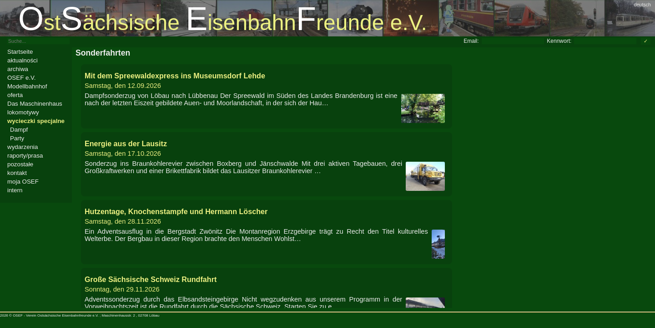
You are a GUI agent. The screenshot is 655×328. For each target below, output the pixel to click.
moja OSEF (23, 181)
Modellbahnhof (27, 86)
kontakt (17, 172)
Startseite (20, 51)
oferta (15, 95)
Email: (471, 41)
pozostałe (20, 164)
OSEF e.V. (21, 77)
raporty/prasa (25, 155)
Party (17, 138)
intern (14, 190)
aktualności (22, 60)
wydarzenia (22, 147)
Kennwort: (559, 41)
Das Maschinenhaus (34, 103)
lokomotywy (23, 112)
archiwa (17, 69)
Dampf (19, 129)
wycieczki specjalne (36, 121)
